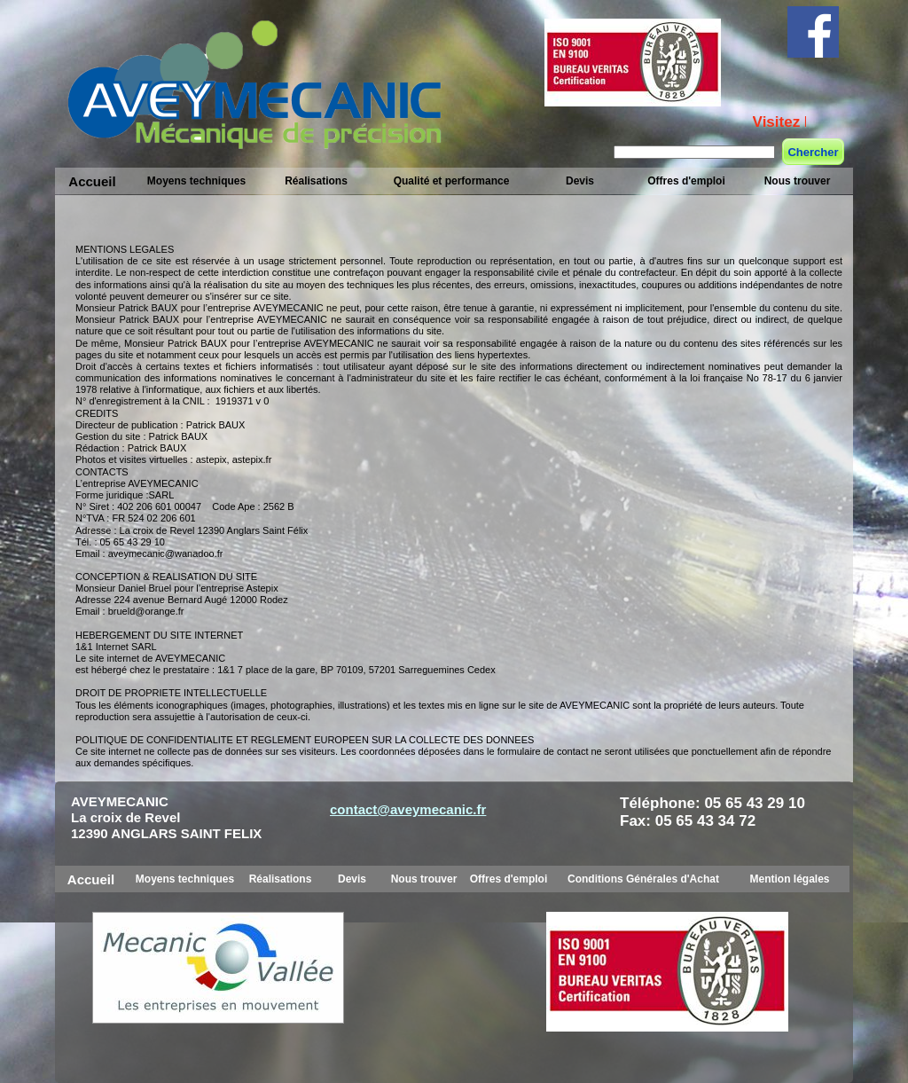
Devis (580, 181)
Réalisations (316, 181)
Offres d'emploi (686, 181)
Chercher (812, 152)
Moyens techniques (196, 181)
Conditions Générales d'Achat (643, 879)
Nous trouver (797, 181)
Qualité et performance (452, 181)
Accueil (91, 181)
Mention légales (789, 879)
